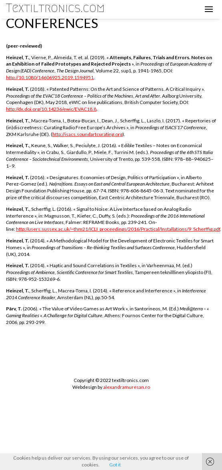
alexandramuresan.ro (126, 387)
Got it (115, 465)
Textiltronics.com (55, 8)
